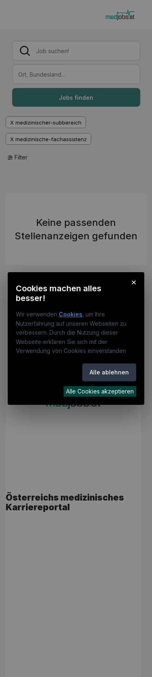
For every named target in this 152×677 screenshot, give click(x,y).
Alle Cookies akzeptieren (100, 391)
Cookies (70, 314)
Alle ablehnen (109, 372)
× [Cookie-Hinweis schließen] (134, 282)
